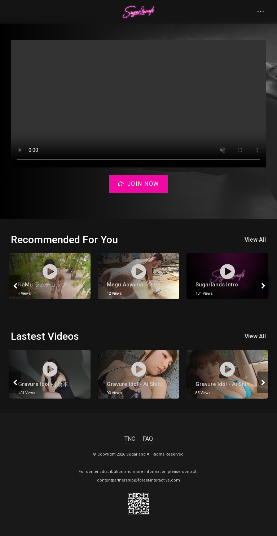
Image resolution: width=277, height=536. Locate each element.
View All (255, 239)
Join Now (138, 183)
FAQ (147, 438)
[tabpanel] (49, 276)
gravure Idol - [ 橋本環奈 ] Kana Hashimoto (72, 384)
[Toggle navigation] (16, 12)
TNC (129, 438)
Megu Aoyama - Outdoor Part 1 (146, 284)
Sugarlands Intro (216, 284)
